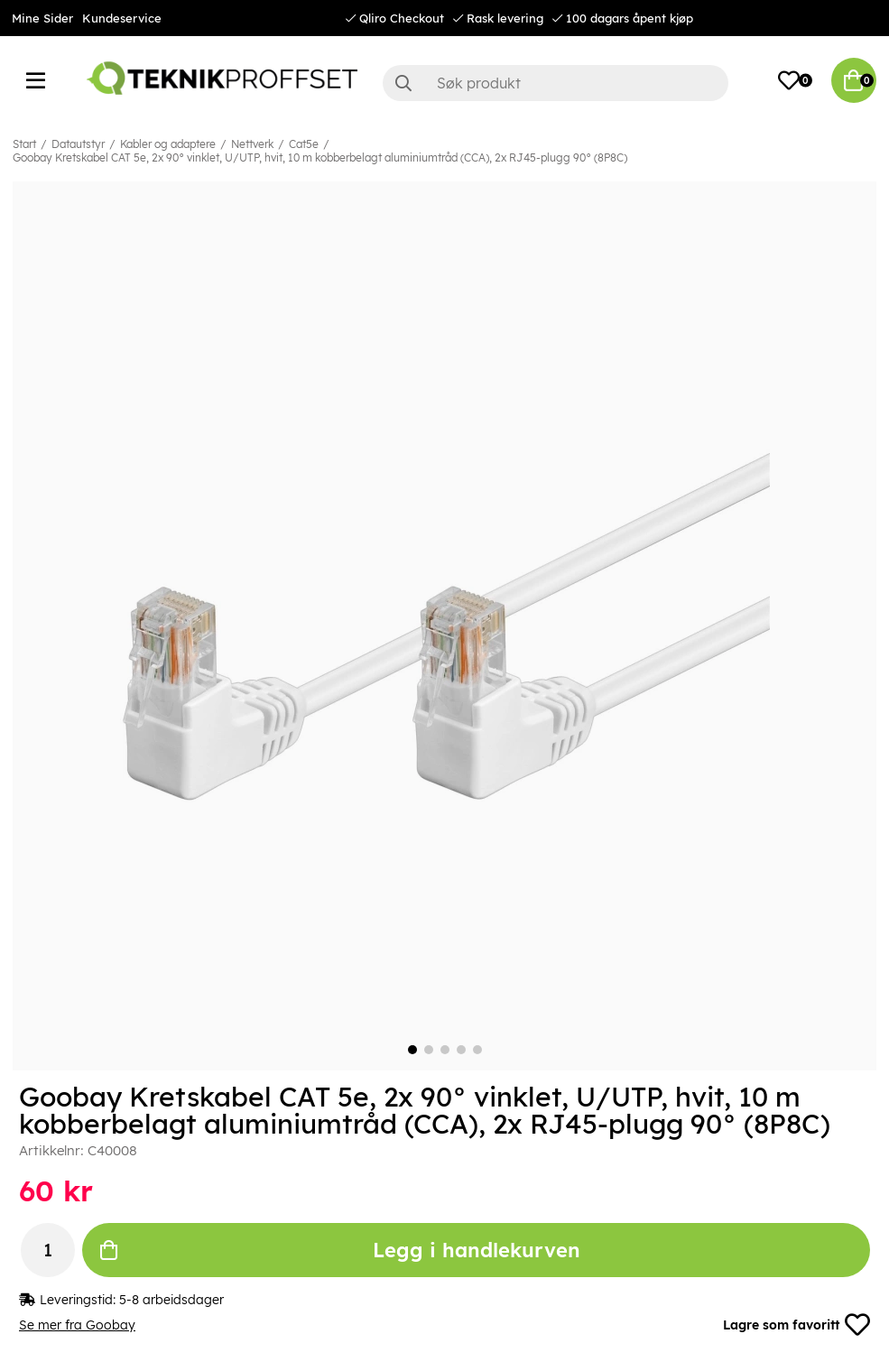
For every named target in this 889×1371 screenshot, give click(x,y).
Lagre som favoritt (796, 1325)
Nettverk (252, 144)
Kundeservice (122, 18)
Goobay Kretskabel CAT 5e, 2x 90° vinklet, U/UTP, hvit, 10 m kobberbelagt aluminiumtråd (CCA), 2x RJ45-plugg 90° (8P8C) (320, 157)
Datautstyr (78, 144)
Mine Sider (42, 18)
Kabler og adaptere (168, 144)
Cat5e (304, 144)
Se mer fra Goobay (77, 1325)
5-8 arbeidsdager (171, 1300)
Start (24, 144)
